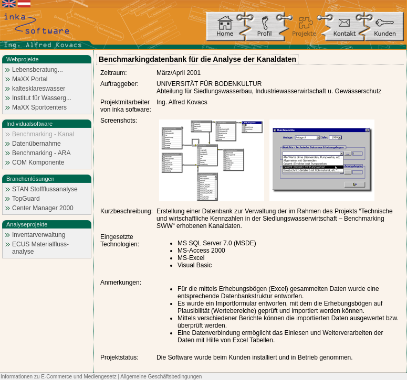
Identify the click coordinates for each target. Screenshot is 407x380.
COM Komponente (38, 162)
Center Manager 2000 (43, 208)
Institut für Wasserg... (41, 98)
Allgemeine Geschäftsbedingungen (161, 376)
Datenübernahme (36, 143)
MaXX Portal (29, 79)
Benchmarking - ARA (41, 153)
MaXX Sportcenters (39, 107)
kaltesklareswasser (38, 88)
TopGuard (26, 198)
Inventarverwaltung (38, 234)
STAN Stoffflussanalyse (45, 189)
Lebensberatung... (37, 69)
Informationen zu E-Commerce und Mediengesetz (59, 376)
